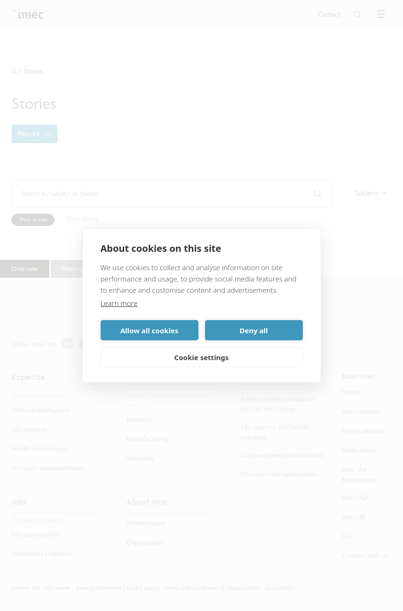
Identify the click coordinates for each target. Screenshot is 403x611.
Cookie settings (201, 357)
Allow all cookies (149, 330)
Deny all (253, 330)
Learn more (119, 303)
